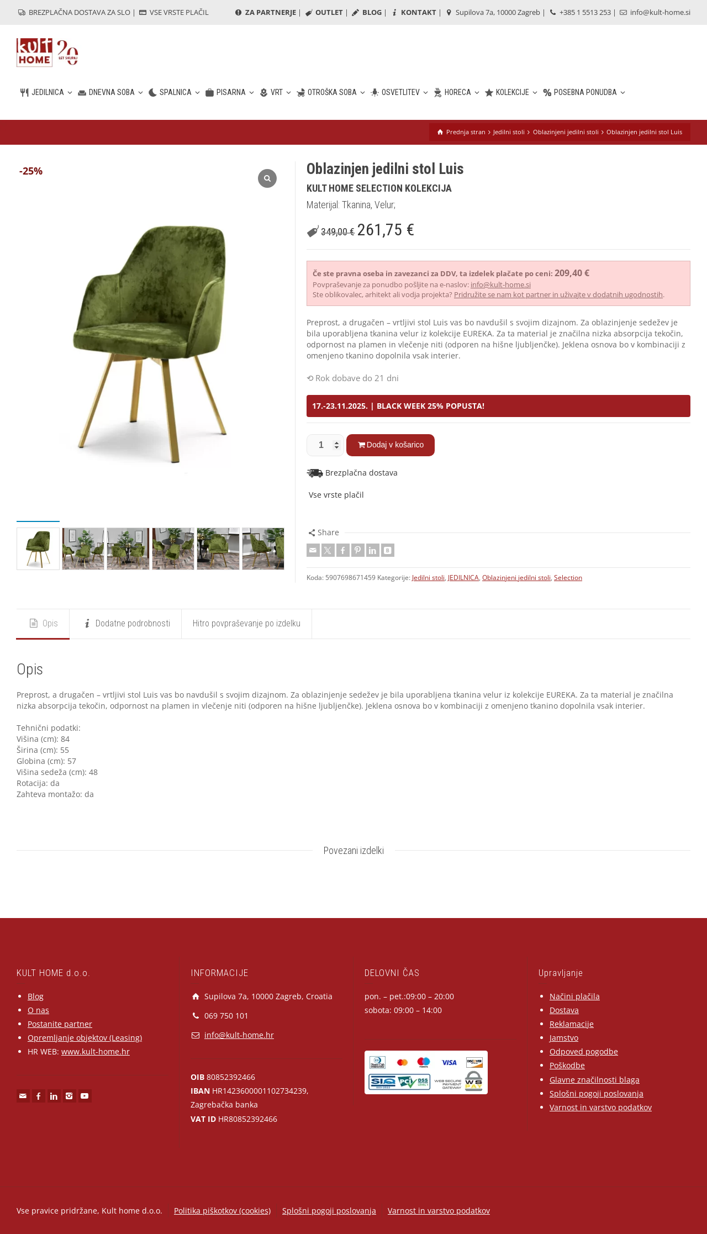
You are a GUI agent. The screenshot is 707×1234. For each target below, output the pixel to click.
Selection (568, 577)
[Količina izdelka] (325, 445)
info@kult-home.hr (239, 1035)
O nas (38, 1010)
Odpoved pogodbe (584, 1051)
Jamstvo (564, 1037)
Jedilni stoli (428, 577)
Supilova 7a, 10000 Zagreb (492, 12)
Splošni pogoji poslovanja (596, 1093)
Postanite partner (60, 1024)
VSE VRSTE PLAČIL (173, 12)
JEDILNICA (463, 577)
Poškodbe (567, 1065)
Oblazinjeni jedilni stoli (516, 577)
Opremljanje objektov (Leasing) (85, 1037)
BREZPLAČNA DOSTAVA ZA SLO (73, 12)
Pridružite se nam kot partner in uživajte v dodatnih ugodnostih (558, 294)
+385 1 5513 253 (579, 12)
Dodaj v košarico (395, 444)
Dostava (564, 1010)
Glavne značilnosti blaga (595, 1079)
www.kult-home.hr (95, 1051)
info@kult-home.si (654, 12)
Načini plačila (575, 996)
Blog (36, 996)
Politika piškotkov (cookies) (222, 1210)
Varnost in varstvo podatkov (601, 1107)
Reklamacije (572, 1024)
